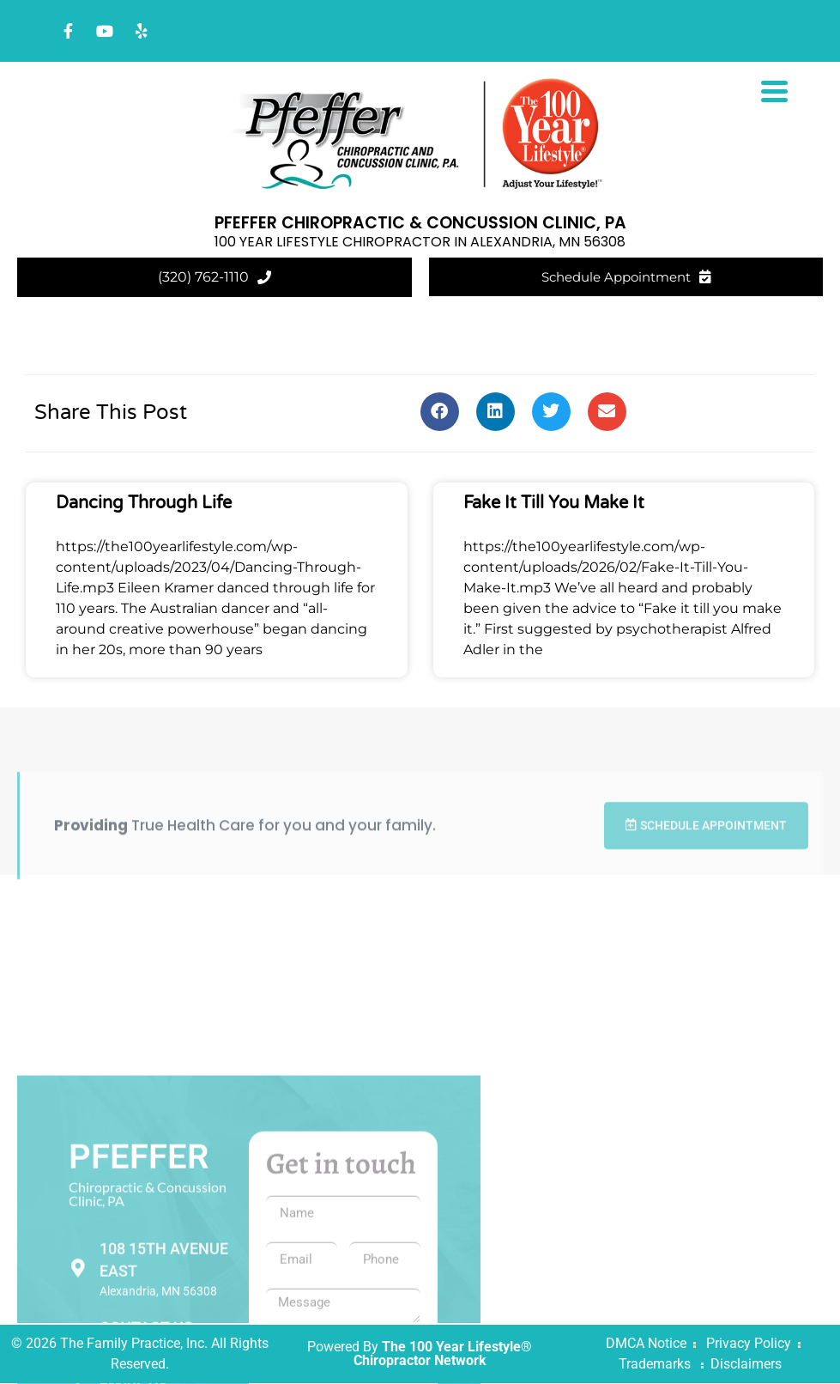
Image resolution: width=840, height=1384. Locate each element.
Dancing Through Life (144, 503)
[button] (439, 411)
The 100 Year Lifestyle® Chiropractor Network (443, 1354)
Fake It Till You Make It (553, 503)
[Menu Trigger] (774, 90)
